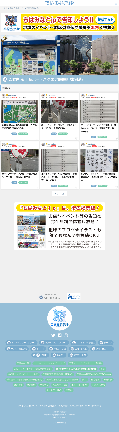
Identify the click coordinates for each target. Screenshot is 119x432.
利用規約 (63, 406)
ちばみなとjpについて (27, 406)
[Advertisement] (59, 272)
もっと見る (59, 194)
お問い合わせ (94, 406)
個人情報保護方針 (78, 406)
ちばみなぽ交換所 (48, 406)
